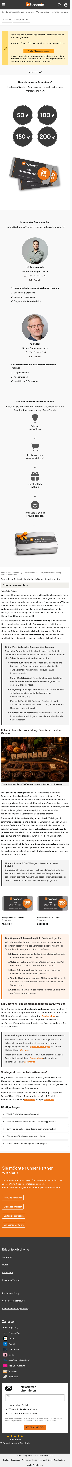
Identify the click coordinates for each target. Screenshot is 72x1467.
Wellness (24, 1050)
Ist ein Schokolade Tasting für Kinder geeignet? (25, 1143)
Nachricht (49, 1099)
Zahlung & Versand (11, 1280)
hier (49, 61)
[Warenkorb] (66, 5)
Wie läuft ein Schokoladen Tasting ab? (21, 1114)
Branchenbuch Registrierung (15, 1308)
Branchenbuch (59, 1460)
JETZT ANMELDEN (35, 1427)
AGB (35, 1460)
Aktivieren (7, 1257)
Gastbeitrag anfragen (14, 1216)
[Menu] (4, 4)
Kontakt (35, 280)
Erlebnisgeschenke (15, 12)
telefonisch (29, 1099)
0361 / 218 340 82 (35, 275)
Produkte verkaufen (13, 1197)
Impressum (15, 1460)
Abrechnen (7, 1272)
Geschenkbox (48, 1016)
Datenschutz (26, 1460)
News (50, 1460)
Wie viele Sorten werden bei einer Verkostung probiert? (29, 1121)
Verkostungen (42, 12)
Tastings (55, 12)
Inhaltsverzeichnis (15, 585)
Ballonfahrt (29, 1062)
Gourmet (30, 12)
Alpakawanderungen (40, 1046)
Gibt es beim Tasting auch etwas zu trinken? (24, 1136)
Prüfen (5, 1264)
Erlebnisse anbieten (13, 1207)
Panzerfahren (36, 1058)
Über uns (42, 1460)
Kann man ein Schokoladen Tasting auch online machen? (29, 1129)
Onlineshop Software (14, 1225)
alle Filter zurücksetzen (38, 51)
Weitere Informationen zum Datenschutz (41, 1420)
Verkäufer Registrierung (13, 1301)
